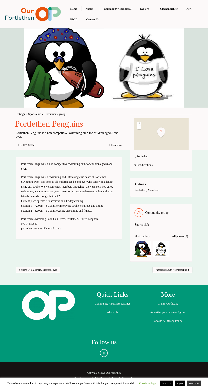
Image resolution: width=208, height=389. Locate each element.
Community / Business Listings (112, 303)
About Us (112, 312)
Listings (20, 114)
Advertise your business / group (168, 312)
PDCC (74, 19)
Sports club (34, 114)
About (89, 8)
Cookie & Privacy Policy (168, 320)
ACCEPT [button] (166, 383)
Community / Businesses (117, 8)
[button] (163, 132)
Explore (144, 8)
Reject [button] (180, 383)
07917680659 (27, 145)
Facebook (116, 145)
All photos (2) (180, 236)
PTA (188, 8)
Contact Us (92, 19)
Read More (194, 383)
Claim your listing (168, 303)
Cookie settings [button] (147, 383)
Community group (55, 114)
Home (73, 8)
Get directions (145, 164)
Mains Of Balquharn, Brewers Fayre (39, 270)
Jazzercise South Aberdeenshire (171, 270)
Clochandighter (169, 8)
